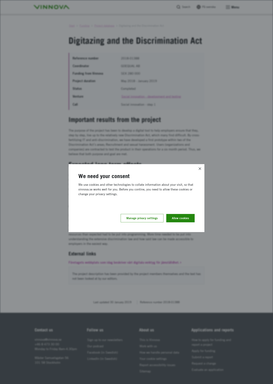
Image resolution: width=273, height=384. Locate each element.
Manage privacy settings (142, 218)
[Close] (200, 168)
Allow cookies (180, 218)
